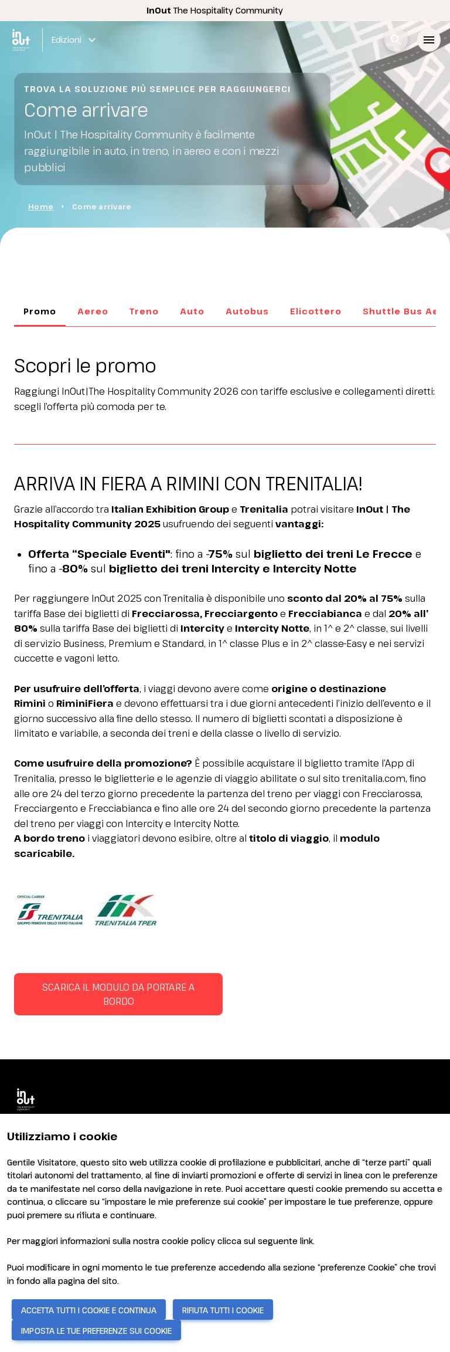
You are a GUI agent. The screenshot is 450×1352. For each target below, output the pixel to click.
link (306, 1240)
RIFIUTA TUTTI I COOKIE (223, 1310)
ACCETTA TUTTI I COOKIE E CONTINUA (88, 1310)
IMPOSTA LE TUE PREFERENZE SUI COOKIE (96, 1330)
